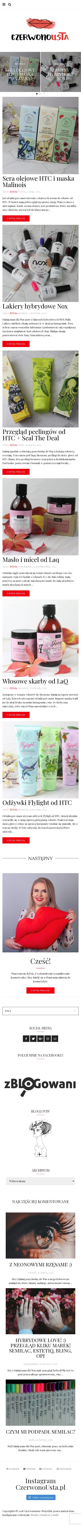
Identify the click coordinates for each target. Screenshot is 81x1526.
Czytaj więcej (16, 218)
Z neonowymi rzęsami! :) (40, 1264)
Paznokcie (61, 64)
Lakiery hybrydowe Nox (61, 74)
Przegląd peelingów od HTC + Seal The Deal (33, 435)
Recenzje (20, 64)
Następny (40, 859)
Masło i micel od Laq (30, 559)
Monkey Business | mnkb (45, 1515)
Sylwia (13, 192)
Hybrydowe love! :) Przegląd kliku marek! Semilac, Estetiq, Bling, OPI (40, 1348)
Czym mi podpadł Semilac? (40, 1431)
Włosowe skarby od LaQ (35, 681)
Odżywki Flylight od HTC (37, 802)
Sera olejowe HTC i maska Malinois (20, 74)
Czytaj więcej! (40, 990)
